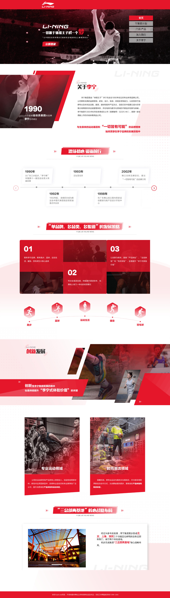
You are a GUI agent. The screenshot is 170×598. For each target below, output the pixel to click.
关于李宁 (141, 40)
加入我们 (141, 34)
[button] (154, 188)
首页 (141, 18)
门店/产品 (141, 29)
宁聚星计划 (141, 23)
